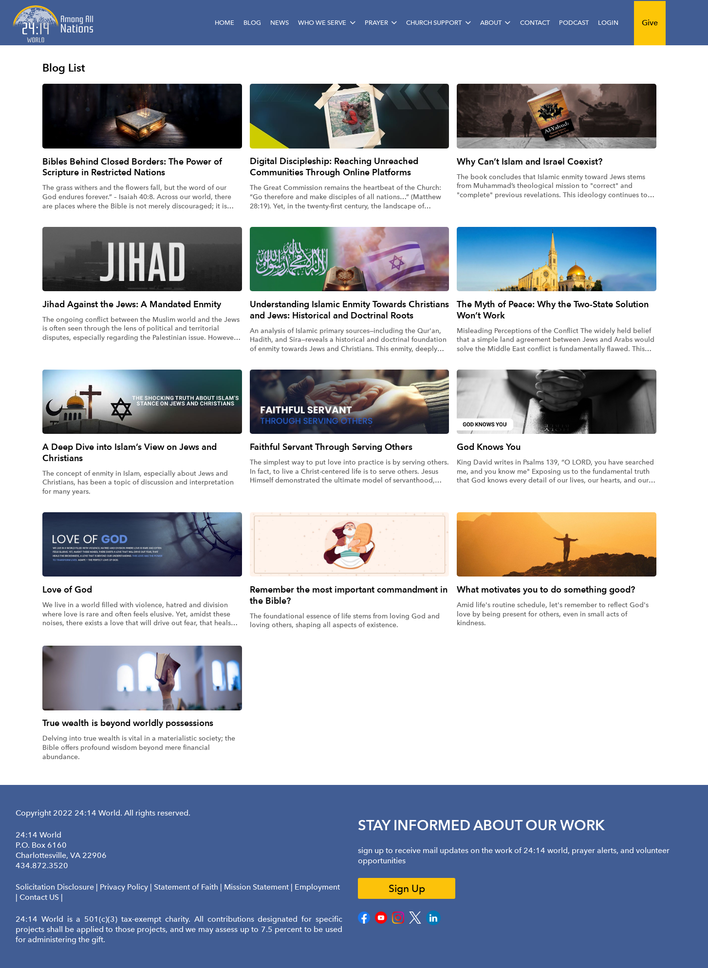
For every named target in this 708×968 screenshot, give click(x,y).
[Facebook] (364, 921)
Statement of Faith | (189, 887)
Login (608, 22)
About (491, 22)
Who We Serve (322, 22)
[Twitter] (415, 921)
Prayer (376, 22)
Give (650, 22)
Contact (535, 22)
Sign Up (407, 888)
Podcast (574, 22)
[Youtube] (381, 921)
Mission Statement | (259, 887)
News (279, 22)
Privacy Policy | (127, 887)
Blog (252, 22)
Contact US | (41, 897)
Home (224, 22)
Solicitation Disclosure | (58, 887)
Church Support (434, 22)
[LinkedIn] (433, 923)
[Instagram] (398, 921)
